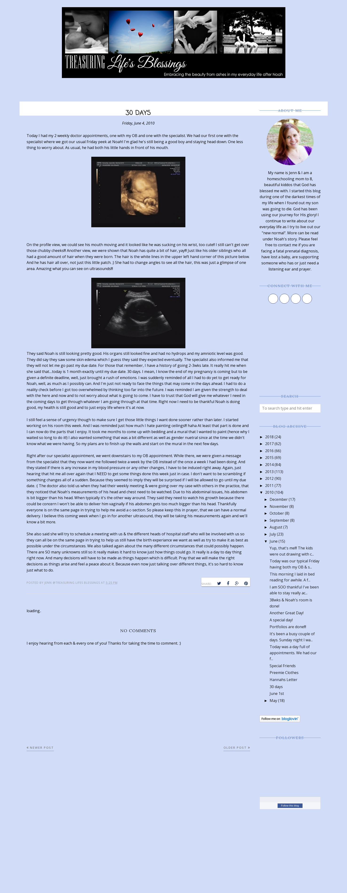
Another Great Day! (286, 612)
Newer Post (42, 747)
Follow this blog (290, 805)
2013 (269, 471)
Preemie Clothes (284, 672)
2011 (269, 485)
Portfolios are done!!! (288, 626)
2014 (269, 464)
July (273, 534)
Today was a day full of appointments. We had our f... (293, 652)
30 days (276, 686)
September (279, 520)
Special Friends (283, 665)
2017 (269, 443)
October (277, 513)
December (279, 499)
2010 (269, 492)
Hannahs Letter (283, 679)
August (276, 527)
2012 (269, 478)
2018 (269, 436)
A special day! (281, 620)
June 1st (277, 693)
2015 (269, 457)
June (274, 541)
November (279, 506)
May (273, 700)
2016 (269, 450)
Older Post (235, 747)
